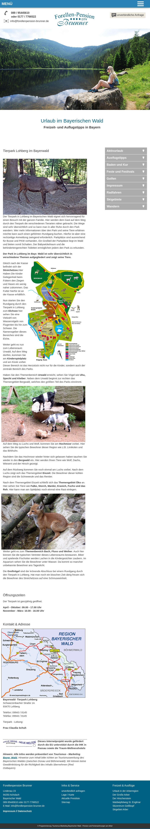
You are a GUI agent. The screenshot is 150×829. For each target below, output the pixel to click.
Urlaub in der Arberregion (125, 791)
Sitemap (66, 802)
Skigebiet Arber (120, 809)
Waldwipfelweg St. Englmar (127, 802)
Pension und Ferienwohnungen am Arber (97, 826)
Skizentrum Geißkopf (123, 806)
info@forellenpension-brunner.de (26, 21)
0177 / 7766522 (27, 16)
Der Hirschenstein (122, 798)
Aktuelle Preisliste (71, 798)
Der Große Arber (121, 794)
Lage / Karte (68, 794)
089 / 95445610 (20, 12)
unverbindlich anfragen (73, 791)
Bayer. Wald (10, 757)
